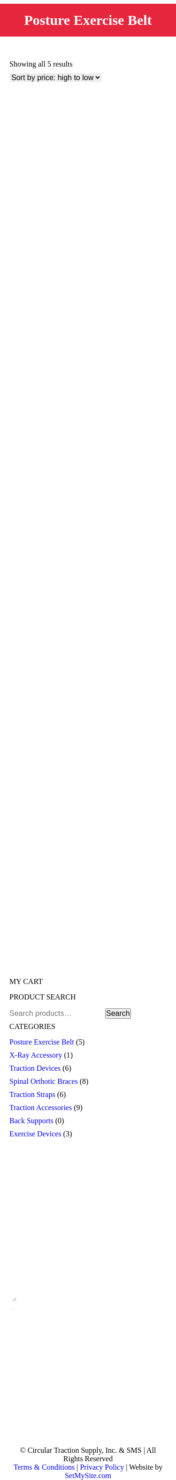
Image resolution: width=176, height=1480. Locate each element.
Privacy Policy (102, 1467)
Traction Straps (32, 1094)
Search (118, 1013)
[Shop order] (55, 77)
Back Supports (31, 1121)
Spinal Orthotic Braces (43, 1081)
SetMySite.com (88, 1476)
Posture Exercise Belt (41, 1042)
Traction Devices (35, 1068)
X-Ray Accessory (35, 1055)
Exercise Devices (35, 1134)
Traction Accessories (40, 1108)
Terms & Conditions (44, 1467)
